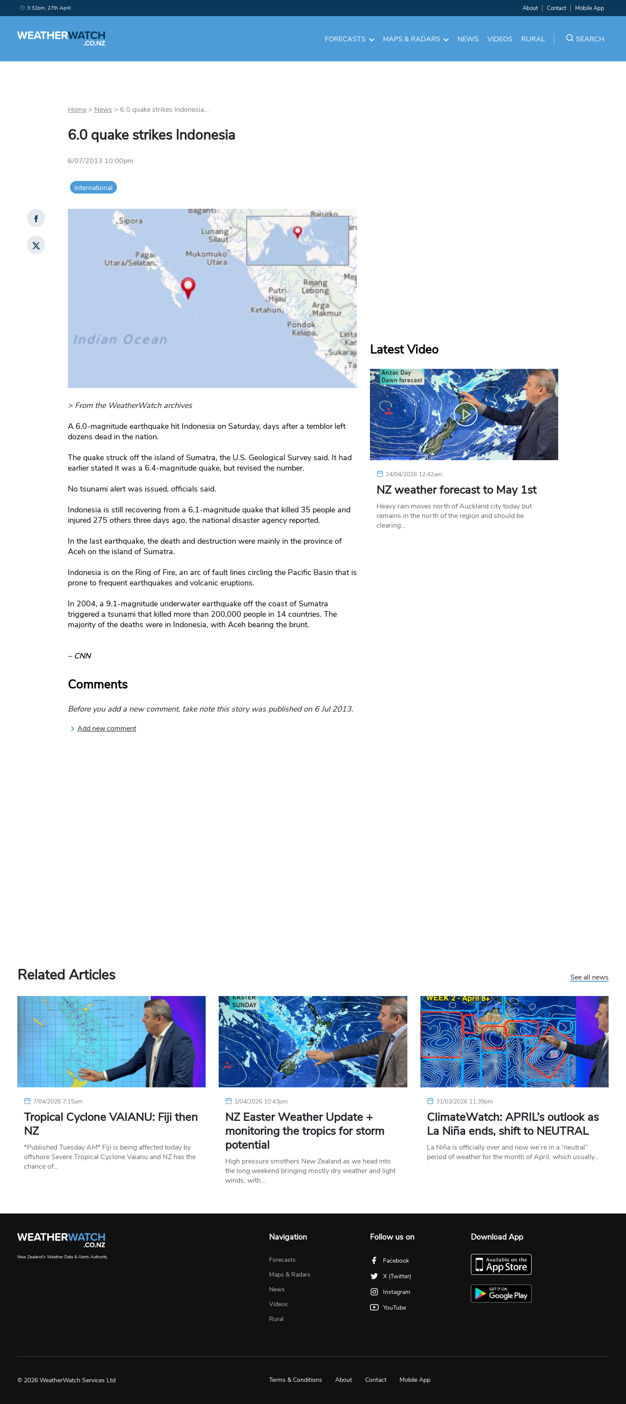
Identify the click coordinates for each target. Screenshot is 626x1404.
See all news (589, 978)
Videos (500, 39)
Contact (556, 8)
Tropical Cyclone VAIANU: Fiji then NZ (111, 1124)
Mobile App (589, 8)
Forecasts (349, 39)
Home (77, 109)
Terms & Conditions (295, 1380)
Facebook (389, 1261)
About (530, 8)
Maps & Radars (416, 39)
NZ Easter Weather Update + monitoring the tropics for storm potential (304, 1131)
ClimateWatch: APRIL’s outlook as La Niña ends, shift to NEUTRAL (513, 1124)
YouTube (388, 1308)
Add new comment (103, 728)
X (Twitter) (390, 1276)
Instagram (390, 1292)
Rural (533, 39)
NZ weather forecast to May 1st (456, 490)
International (93, 188)
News (468, 39)
